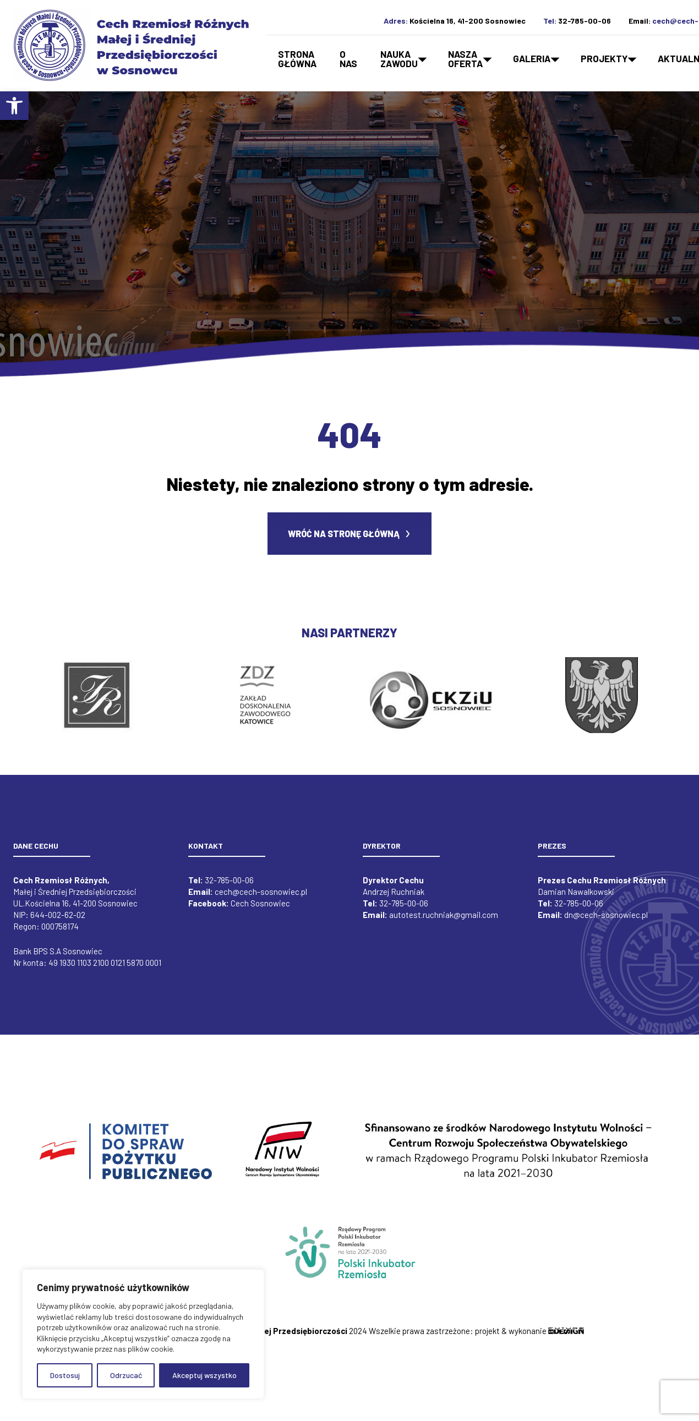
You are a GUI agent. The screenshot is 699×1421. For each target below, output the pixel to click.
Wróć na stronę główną (344, 540)
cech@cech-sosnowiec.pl (261, 899)
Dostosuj (65, 1375)
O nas (348, 58)
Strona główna (297, 58)
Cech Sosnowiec (260, 910)
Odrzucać (126, 1375)
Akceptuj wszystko (204, 1375)
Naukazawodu (399, 58)
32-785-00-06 (584, 20)
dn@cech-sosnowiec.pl (606, 922)
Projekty (604, 58)
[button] (14, 105)
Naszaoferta (465, 58)
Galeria (531, 58)
